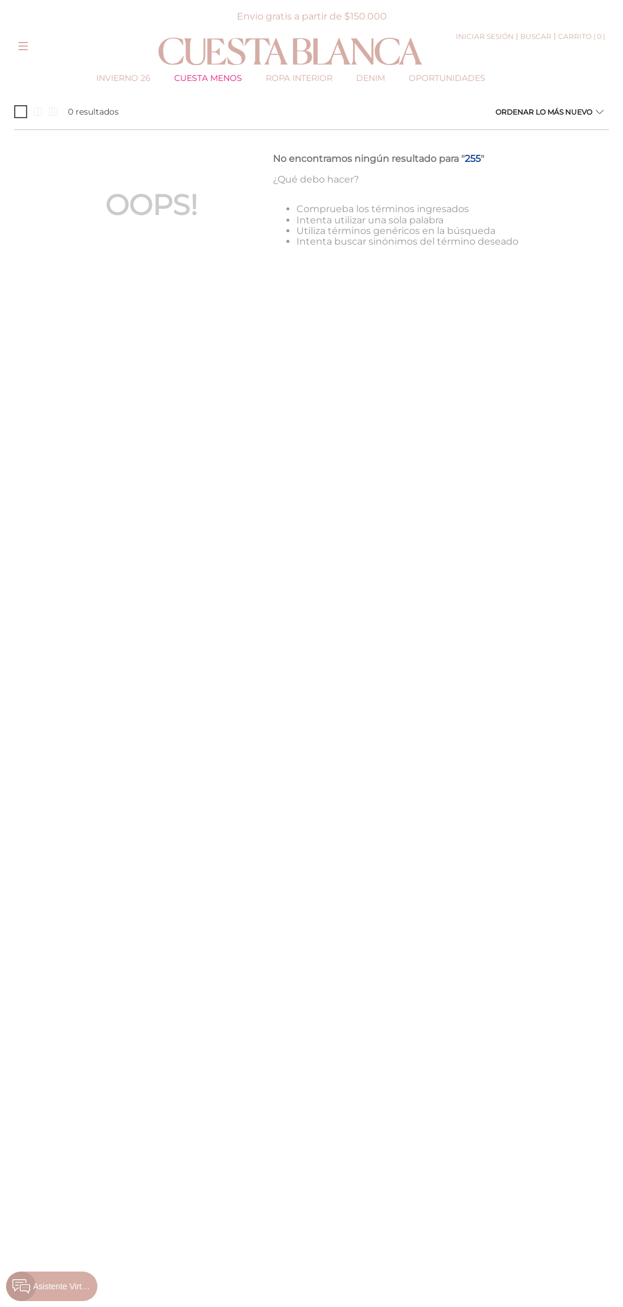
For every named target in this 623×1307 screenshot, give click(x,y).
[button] (23, 43)
